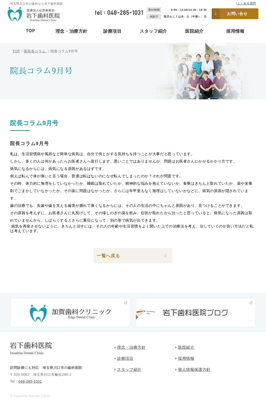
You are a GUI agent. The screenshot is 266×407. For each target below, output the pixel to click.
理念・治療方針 (72, 31)
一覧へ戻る (108, 255)
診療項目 (112, 31)
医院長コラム (35, 51)
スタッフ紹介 (153, 31)
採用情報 (235, 31)
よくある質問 (246, 3)
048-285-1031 (30, 381)
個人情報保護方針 (194, 369)
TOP (30, 30)
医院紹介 (194, 31)
